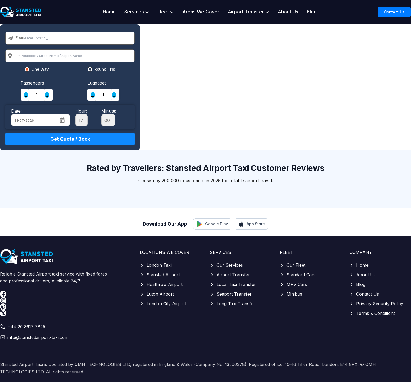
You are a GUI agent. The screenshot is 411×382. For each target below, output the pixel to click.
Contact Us (394, 12)
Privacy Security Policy (376, 303)
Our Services (226, 265)
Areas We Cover (201, 11)
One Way (40, 69)
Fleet (166, 11)
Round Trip (104, 69)
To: (18, 55)
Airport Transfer (248, 11)
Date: (16, 111)
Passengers (32, 83)
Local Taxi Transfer (233, 284)
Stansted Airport (160, 274)
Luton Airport (157, 294)
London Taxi (156, 265)
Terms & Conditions (373, 313)
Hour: (81, 117)
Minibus (291, 294)
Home (109, 11)
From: (20, 37)
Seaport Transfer (231, 294)
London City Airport (163, 303)
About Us (288, 11)
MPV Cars (293, 284)
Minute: (108, 117)
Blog (312, 11)
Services (136, 11)
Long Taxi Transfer (232, 303)
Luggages (97, 83)
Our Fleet (292, 265)
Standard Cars (298, 274)
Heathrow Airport (161, 284)
